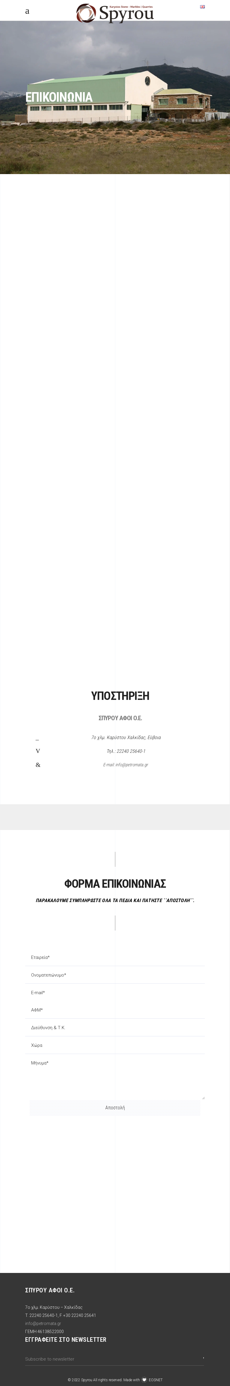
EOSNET (156, 1380)
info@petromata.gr (43, 1323)
